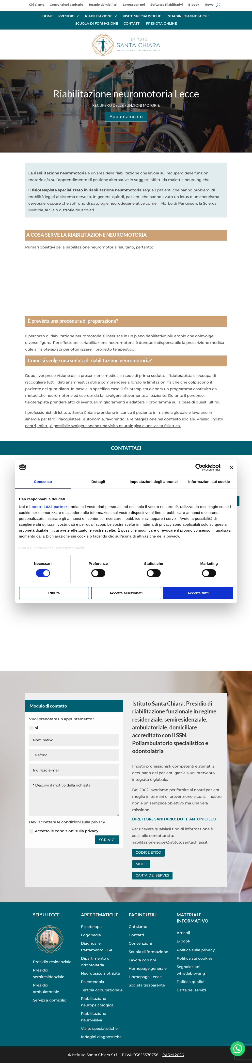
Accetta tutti (198, 593)
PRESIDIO (66, 16)
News (209, 4)
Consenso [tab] (43, 481)
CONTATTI (132, 23)
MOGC (141, 864)
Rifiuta (54, 593)
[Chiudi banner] (231, 467)
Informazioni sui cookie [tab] (209, 481)
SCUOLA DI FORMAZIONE (96, 23)
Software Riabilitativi (166, 4)
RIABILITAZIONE (98, 16)
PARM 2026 (173, 1054)
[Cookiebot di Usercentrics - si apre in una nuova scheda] (198, 467)
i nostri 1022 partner (48, 507)
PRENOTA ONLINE (161, 23)
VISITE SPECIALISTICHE (142, 16)
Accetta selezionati (125, 593)
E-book (193, 4)
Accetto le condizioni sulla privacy (63, 831)
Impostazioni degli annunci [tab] (154, 481)
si (33, 727)
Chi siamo (36, 4)
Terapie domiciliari (103, 4)
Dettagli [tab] (98, 481)
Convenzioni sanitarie (66, 4)
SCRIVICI (107, 839)
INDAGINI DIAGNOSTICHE (188, 16)
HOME (47, 16)
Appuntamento (126, 116)
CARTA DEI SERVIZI (152, 875)
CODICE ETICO (148, 852)
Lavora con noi (134, 4)
